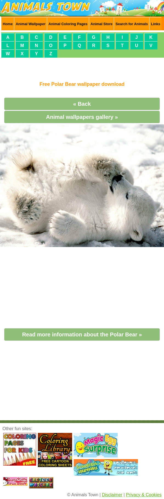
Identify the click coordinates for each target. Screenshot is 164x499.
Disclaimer (112, 494)
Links (155, 24)
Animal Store (101, 24)
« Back (82, 104)
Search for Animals (131, 24)
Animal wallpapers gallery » (82, 117)
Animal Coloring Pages (68, 24)
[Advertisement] (82, 67)
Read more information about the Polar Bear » (82, 334)
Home (8, 24)
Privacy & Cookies (144, 494)
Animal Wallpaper (31, 24)
